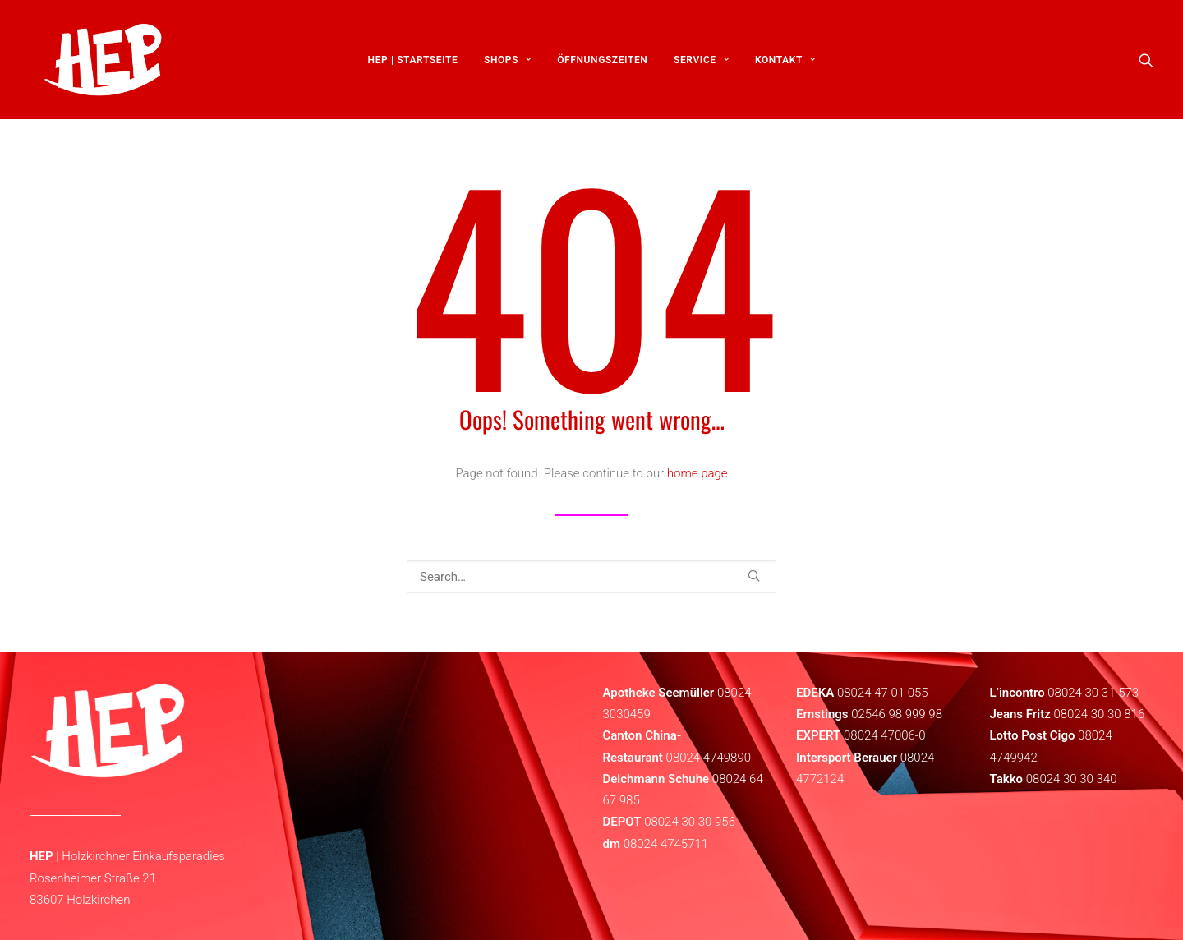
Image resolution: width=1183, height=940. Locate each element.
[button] (1146, 63)
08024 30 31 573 (1093, 692)
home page (697, 473)
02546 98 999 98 (896, 714)
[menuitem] (413, 63)
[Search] (591, 576)
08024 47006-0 (884, 735)
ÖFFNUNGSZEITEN (602, 63)
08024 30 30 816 (1098, 714)
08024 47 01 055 (882, 692)
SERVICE (701, 63)
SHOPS (508, 63)
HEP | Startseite (413, 63)
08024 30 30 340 (1071, 779)
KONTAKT (785, 63)
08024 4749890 (709, 757)
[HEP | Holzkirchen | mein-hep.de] (96, 63)
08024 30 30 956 (689, 821)
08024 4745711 (666, 843)
